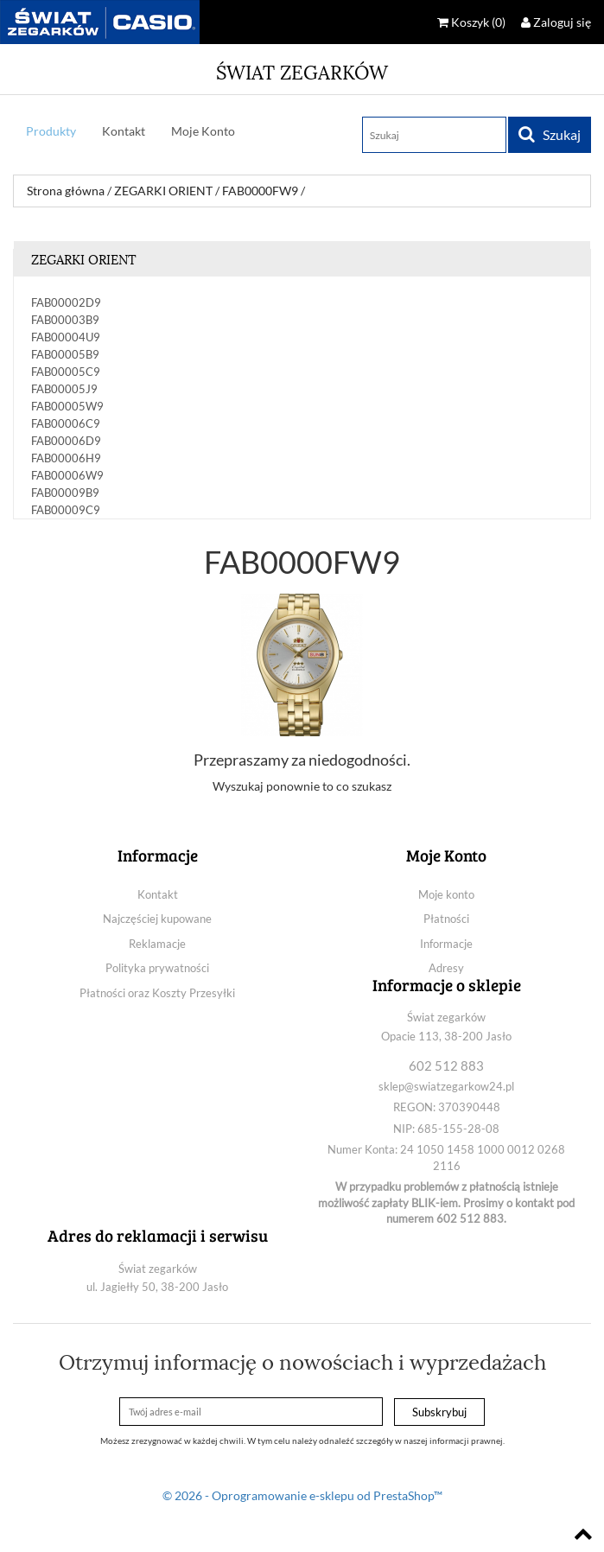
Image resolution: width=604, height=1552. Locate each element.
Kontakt (123, 131)
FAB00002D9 (66, 302)
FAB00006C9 (65, 423)
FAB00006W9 (67, 475)
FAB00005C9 (65, 371)
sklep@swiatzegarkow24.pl (446, 1086)
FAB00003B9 (65, 320)
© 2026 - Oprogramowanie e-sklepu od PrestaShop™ (302, 1495)
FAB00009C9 (65, 510)
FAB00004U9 (65, 337)
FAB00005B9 (65, 354)
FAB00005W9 (67, 406)
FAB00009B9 (65, 492)
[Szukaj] (434, 135)
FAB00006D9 (66, 441)
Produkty (51, 131)
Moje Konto (203, 131)
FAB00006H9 (66, 458)
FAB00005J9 (64, 389)
